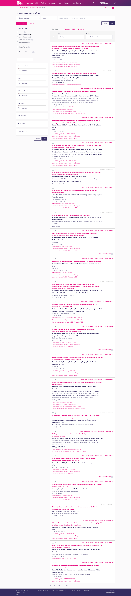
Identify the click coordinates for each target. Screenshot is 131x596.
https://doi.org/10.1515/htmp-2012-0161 (62, 495)
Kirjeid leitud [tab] (56, 29)
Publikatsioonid (35, 7)
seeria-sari (22, 116)
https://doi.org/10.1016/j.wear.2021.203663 (63, 469)
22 (55, 543)
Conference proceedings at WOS (62, 322)
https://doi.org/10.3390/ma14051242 (62, 272)
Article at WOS (72, 66)
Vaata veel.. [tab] (69, 29)
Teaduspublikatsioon (27, 52)
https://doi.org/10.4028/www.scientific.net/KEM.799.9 (66, 406)
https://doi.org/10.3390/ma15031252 (62, 246)
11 (55, 281)
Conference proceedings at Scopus (63, 320)
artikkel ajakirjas (25, 34)
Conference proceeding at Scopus (63, 113)
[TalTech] (19, 3)
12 (55, 302)
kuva (59, 33)
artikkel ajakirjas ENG (105, 44)
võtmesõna (22, 132)
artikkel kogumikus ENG (105, 89)
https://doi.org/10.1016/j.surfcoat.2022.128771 (64, 161)
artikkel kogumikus (26, 40)
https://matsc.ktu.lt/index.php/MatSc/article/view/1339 (66, 84)
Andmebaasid (24, 7)
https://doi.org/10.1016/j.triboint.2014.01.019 (63, 203)
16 (55, 413)
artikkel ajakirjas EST (89, 44)
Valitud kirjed (109, 8)
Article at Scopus (74, 64)
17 (55, 431)
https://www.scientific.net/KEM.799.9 (62, 402)
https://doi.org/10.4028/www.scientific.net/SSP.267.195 (66, 449)
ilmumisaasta (23, 66)
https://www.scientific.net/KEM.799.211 (62, 109)
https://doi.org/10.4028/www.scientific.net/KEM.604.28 (67, 318)
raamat (22, 32)
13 (55, 326)
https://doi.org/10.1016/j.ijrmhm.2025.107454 (64, 558)
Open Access (24, 47)
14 (55, 355)
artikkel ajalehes (25, 37)
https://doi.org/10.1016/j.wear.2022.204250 (63, 134)
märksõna (22, 103)
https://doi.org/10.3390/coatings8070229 (63, 371)
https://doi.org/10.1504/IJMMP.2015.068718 (63, 579)
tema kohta (22, 124)
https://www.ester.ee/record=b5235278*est (64, 107)
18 (55, 456)
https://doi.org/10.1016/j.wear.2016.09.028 (63, 534)
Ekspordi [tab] (81, 29)
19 (55, 482)
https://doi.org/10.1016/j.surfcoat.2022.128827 (64, 342)
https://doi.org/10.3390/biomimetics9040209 (64, 62)
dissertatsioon (24, 42)
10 (55, 259)
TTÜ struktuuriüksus (25, 91)
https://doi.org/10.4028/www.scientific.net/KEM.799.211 (66, 111)
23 (55, 563)
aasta (18, 57)
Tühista (105, 23)
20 (55, 504)
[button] (114, 3)
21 (55, 520)
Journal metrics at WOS (59, 66)
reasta (87, 33)
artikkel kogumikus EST (88, 89)
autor (20, 78)
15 (55, 380)
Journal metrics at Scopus (60, 64)
